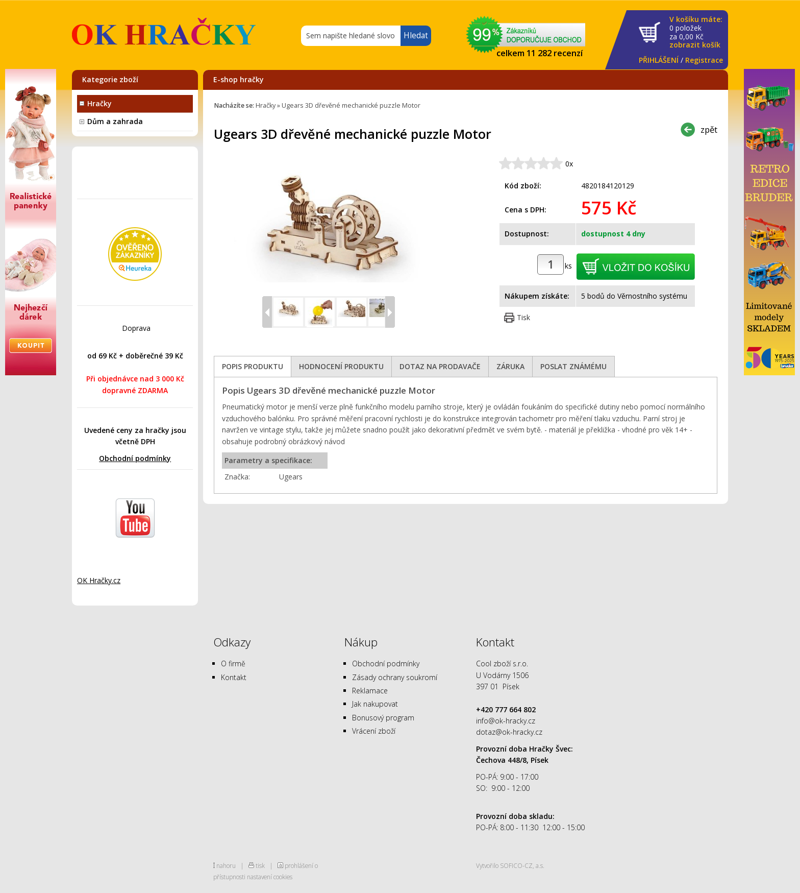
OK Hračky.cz (98, 580)
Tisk (523, 317)
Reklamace (370, 690)
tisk (260, 865)
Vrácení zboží (373, 731)
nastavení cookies (269, 877)
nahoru (226, 865)
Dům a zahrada (115, 121)
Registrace (704, 60)
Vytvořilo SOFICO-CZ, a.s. (510, 865)
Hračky (99, 103)
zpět (709, 129)
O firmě (233, 663)
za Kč (695, 32)
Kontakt (233, 677)
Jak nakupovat (375, 704)
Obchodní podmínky (135, 458)
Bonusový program (383, 717)
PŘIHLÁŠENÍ (659, 60)
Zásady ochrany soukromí (394, 677)
